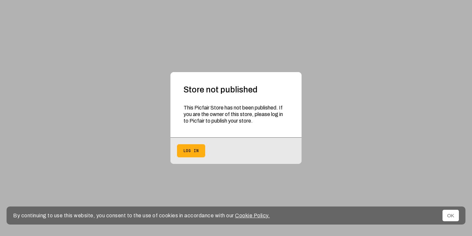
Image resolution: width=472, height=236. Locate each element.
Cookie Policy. (252, 215)
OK (450, 215)
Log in (191, 150)
